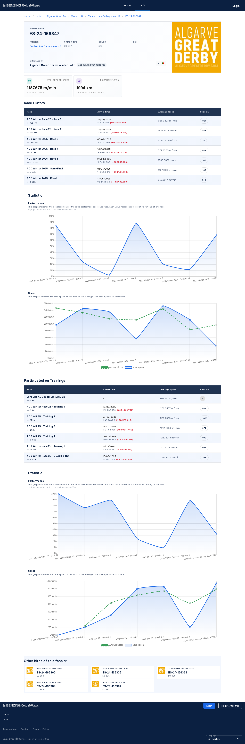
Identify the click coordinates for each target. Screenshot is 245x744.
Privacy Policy (41, 729)
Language (212, 736)
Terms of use (10, 729)
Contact (25, 729)
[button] (224, 739)
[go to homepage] (21, 5)
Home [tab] (127, 5)
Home (6, 714)
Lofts (5, 719)
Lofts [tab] (142, 5)
